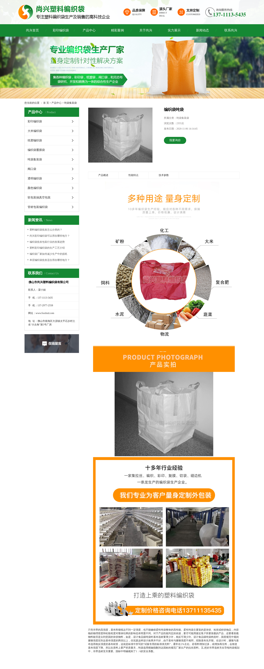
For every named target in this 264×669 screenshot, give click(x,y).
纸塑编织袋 (35, 140)
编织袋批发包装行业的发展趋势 (47, 242)
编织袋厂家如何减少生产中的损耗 (48, 254)
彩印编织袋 (61, 30)
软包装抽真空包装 (39, 197)
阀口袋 (32, 168)
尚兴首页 (32, 30)
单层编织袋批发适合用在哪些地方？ (50, 260)
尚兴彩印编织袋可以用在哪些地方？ (50, 235)
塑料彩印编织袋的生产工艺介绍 (47, 248)
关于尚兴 (145, 30)
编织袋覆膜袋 (36, 149)
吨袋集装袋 (70, 103)
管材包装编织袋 (38, 206)
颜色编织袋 (35, 187)
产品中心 (89, 30)
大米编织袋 (35, 130)
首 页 (46, 103)
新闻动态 (202, 30)
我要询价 (175, 140)
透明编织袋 (35, 178)
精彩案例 (117, 30)
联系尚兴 (230, 30)
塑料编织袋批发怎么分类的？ (46, 229)
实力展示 (174, 30)
